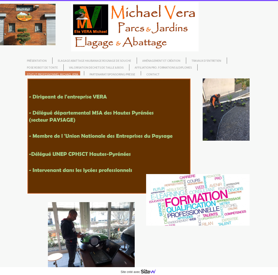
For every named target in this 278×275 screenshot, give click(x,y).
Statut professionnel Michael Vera (52, 74)
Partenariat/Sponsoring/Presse (112, 74)
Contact (153, 74)
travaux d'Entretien (206, 60)
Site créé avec (140, 272)
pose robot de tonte (42, 67)
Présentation (37, 60)
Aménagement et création (161, 60)
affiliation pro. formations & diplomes (163, 67)
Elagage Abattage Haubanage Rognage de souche (94, 60)
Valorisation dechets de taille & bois (96, 67)
